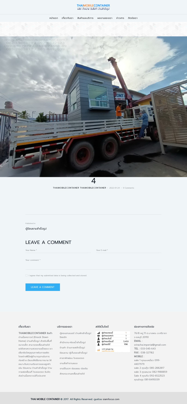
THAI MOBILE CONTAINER (45, 399)
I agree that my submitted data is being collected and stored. (58, 275)
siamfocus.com (108, 351)
